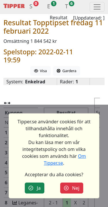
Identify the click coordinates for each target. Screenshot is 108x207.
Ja (35, 188)
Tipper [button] (14, 6)
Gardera (66, 70)
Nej (71, 188)
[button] (31, 7)
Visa (40, 70)
